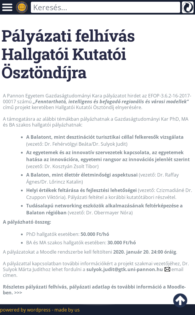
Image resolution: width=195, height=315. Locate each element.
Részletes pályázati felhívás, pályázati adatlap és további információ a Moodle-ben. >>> (94, 290)
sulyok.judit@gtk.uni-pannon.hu (124, 269)
